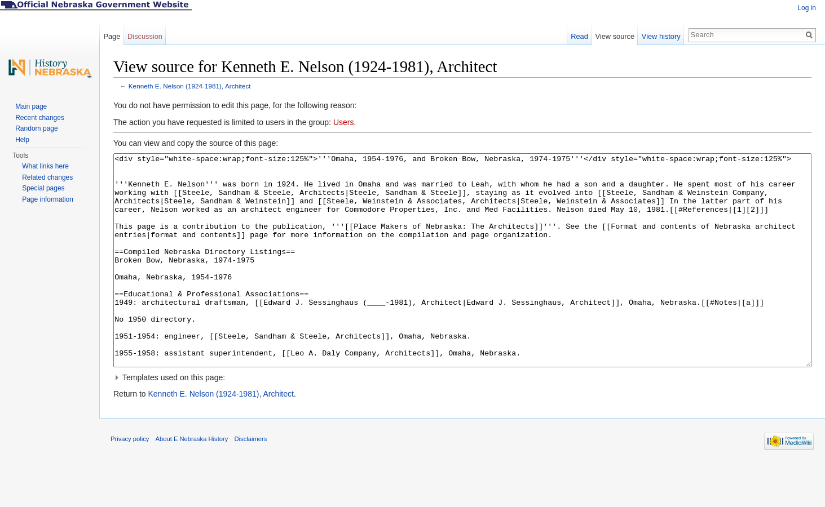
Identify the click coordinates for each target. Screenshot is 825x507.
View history (661, 36)
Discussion (144, 36)
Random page (36, 128)
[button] (462, 419)
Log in (806, 8)
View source (614, 36)
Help (22, 140)
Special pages (43, 188)
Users (343, 122)
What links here (45, 166)
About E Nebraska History (192, 481)
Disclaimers (250, 481)
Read (579, 36)
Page (111, 36)
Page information (47, 199)
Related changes (47, 177)
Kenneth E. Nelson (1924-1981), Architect (190, 86)
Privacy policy (130, 481)
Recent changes (39, 118)
